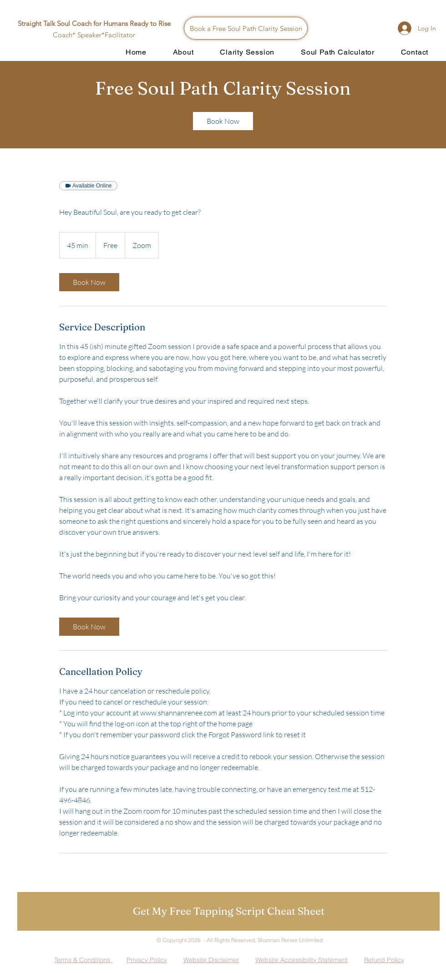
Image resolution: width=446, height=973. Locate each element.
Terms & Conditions (83, 960)
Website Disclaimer (211, 960)
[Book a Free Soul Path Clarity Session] (246, 28)
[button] (228, 911)
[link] (223, 121)
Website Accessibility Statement (301, 960)
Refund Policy (384, 960)
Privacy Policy (147, 960)
